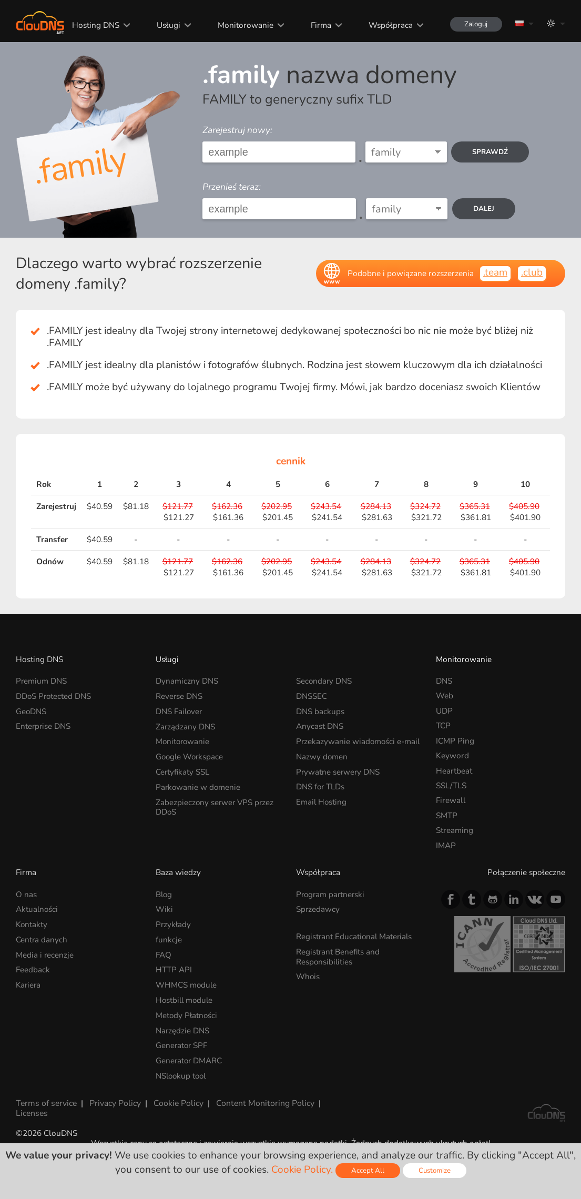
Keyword (452, 755)
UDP (444, 710)
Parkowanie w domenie (199, 785)
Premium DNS (41, 680)
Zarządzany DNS (186, 725)
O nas (26, 894)
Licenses (31, 1109)
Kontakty (32, 923)
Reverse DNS (179, 695)
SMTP (446, 815)
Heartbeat (454, 770)
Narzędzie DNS (183, 1028)
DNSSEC (311, 695)
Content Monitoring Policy (261, 1100)
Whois (308, 975)
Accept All (367, 1170)
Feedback (33, 968)
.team (495, 272)
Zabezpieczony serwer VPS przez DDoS (216, 805)
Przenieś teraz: (231, 187)
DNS (444, 680)
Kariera (29, 983)
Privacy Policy (113, 1100)
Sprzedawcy (318, 909)
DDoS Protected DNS (54, 695)
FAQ (163, 953)
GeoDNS (31, 710)
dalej (484, 209)
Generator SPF (182, 1043)
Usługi (166, 25)
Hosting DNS (93, 25)
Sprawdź (490, 152)
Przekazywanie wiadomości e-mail (359, 740)
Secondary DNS (324, 680)
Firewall (451, 800)
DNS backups (320, 710)
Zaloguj (474, 24)
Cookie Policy (176, 1100)
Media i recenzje (45, 953)
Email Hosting (322, 800)
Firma (318, 25)
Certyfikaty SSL (183, 770)
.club (532, 272)
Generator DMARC (189, 1058)
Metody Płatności (187, 1013)
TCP (443, 725)
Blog (164, 894)
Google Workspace (191, 755)
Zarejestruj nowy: (237, 130)
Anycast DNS (319, 725)
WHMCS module (187, 983)
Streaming (454, 830)
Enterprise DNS (44, 725)
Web (444, 695)
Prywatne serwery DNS (338, 770)
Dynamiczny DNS (187, 680)
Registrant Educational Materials (355, 935)
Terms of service (45, 1100)
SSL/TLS (451, 785)
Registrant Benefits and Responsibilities (338, 956)
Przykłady (174, 923)
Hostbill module (185, 998)
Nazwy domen (322, 755)
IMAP (446, 845)
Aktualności (37, 909)
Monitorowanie (243, 25)
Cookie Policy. (301, 1169)
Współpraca (388, 25)
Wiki (164, 909)
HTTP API (174, 968)
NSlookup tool (182, 1073)
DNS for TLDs (320, 785)
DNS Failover (179, 710)
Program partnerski (331, 894)
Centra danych (42, 938)
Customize (434, 1170)
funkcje (169, 938)
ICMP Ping (455, 740)
